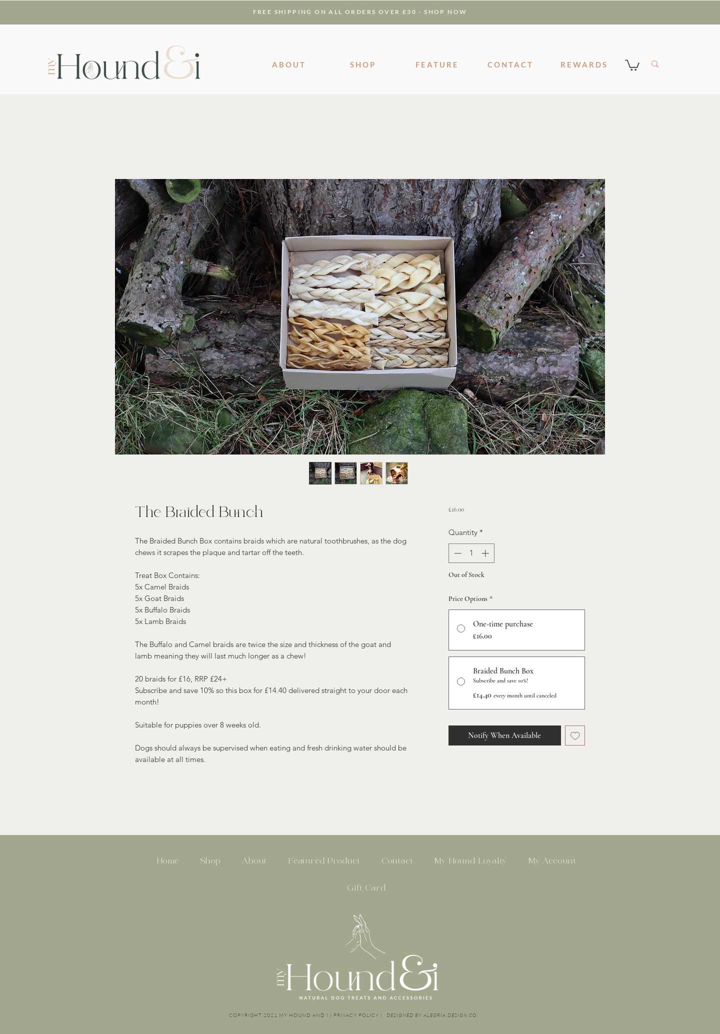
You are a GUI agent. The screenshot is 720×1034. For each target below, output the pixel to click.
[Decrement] (457, 553)
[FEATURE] (437, 64)
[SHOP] (363, 64)
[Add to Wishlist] (575, 736)
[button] (632, 64)
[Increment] (486, 553)
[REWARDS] (584, 64)
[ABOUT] (289, 64)
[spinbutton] (471, 553)
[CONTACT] (510, 64)
